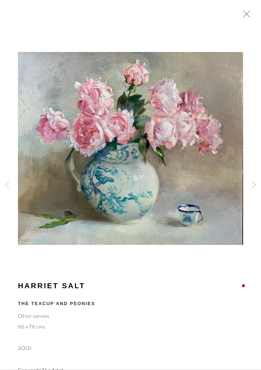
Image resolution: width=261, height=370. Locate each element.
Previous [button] (7, 185)
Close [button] (244, 16)
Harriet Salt (51, 287)
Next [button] (254, 185)
